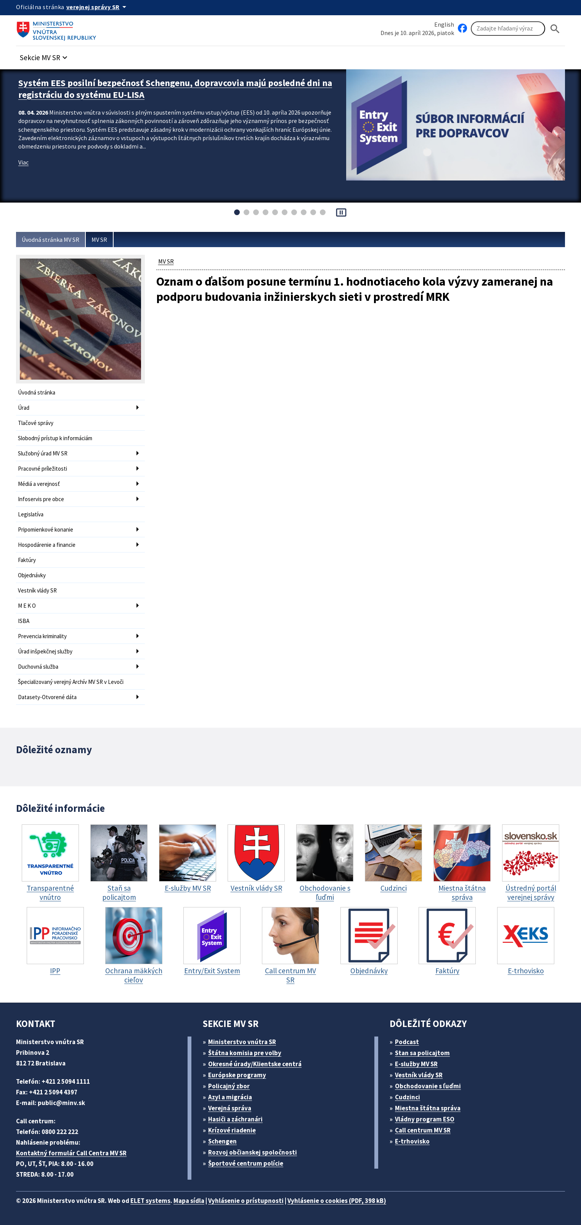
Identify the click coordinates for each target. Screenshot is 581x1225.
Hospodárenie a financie (46, 544)
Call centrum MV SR (423, 1130)
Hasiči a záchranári (235, 1119)
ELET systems (150, 1200)
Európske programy (237, 1075)
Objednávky (32, 575)
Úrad (23, 407)
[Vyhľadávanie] (508, 28)
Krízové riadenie (232, 1130)
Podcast (407, 1042)
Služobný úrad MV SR (42, 453)
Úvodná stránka (36, 392)
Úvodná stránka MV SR (50, 239)
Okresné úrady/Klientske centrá (255, 1064)
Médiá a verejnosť (39, 483)
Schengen (222, 1141)
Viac (23, 162)
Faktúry (27, 560)
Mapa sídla (188, 1200)
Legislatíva (30, 514)
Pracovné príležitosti (42, 468)
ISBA (23, 620)
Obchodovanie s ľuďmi (428, 1086)
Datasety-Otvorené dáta (47, 697)
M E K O (27, 605)
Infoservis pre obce (41, 499)
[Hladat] (555, 29)
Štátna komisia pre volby (244, 1053)
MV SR (99, 239)
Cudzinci (407, 1097)
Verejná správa (229, 1108)
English (444, 24)
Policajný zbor (229, 1086)
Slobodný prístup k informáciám (55, 438)
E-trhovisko (412, 1141)
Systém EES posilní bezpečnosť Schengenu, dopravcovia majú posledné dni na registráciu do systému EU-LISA (175, 89)
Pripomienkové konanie (45, 529)
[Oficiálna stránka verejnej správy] (97, 6)
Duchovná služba (38, 666)
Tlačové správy (35, 422)
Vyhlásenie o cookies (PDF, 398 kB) (336, 1200)
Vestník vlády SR (37, 590)
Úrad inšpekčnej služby (45, 651)
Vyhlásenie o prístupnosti (246, 1200)
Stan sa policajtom (422, 1053)
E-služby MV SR (416, 1064)
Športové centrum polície (245, 1163)
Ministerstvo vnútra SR (242, 1042)
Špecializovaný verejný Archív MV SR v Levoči (71, 681)
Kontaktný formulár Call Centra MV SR (71, 1153)
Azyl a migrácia (230, 1097)
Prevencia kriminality (42, 636)
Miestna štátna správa (428, 1108)
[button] (44, 55)
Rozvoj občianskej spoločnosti (252, 1152)
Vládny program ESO (424, 1119)
